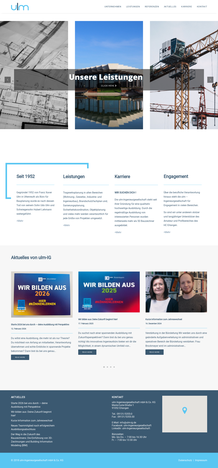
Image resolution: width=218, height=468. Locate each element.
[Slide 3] (110, 367)
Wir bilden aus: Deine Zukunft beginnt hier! (98, 319)
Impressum (201, 460)
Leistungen (133, 6)
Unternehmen (112, 6)
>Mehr (19, 220)
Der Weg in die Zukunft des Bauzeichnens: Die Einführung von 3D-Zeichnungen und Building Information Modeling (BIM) (32, 440)
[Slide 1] (104, 367)
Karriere (186, 6)
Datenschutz (185, 460)
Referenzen (152, 6)
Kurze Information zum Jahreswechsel (163, 319)
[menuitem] (113, 6)
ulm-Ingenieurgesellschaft (137, 425)
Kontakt (202, 6)
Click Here (109, 85)
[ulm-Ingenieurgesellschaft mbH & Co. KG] (20, 6)
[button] (42, 295)
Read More (20, 357)
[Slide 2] (107, 367)
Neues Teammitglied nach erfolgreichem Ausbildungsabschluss (33, 427)
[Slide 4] (114, 367)
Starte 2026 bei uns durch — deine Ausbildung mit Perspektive (40, 324)
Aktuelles (170, 6)
